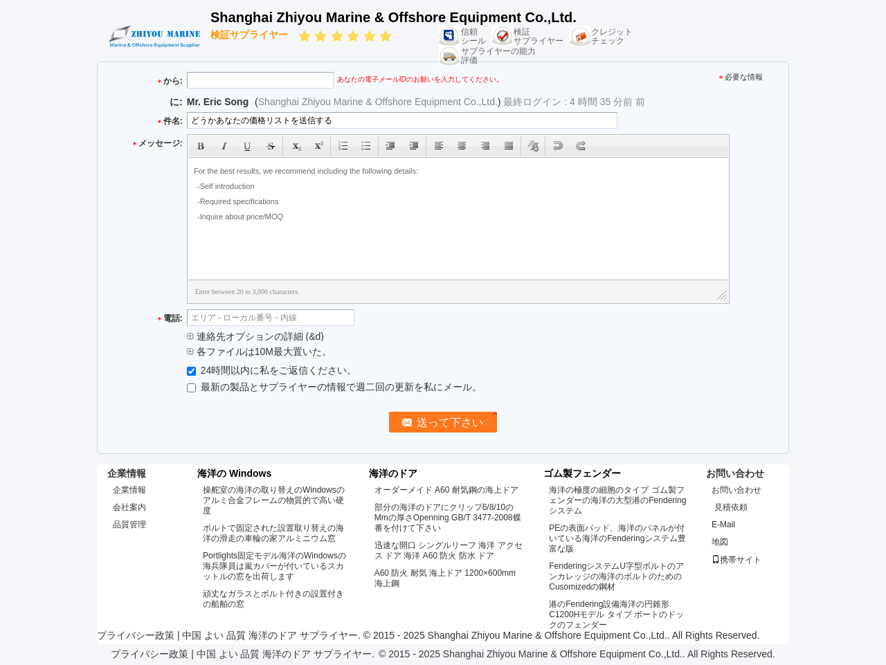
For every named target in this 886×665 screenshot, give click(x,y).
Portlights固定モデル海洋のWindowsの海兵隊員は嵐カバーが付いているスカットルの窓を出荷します (274, 566)
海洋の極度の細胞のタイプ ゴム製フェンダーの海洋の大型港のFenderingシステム (617, 500)
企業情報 (129, 490)
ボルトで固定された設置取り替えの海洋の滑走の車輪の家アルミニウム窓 (273, 533)
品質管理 (129, 524)
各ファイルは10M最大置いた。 (259, 351)
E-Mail (723, 524)
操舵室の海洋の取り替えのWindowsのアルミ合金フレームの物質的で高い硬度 (274, 500)
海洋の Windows (234, 473)
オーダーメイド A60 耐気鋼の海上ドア (446, 490)
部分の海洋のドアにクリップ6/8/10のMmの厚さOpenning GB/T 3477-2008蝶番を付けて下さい (447, 517)
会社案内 (129, 507)
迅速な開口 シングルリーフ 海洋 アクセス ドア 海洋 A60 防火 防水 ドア (448, 550)
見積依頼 (731, 507)
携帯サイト (736, 560)
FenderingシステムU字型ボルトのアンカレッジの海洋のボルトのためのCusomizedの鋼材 (616, 576)
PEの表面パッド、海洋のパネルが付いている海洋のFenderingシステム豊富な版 (617, 538)
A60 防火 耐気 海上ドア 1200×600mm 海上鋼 (445, 578)
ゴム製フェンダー (582, 473)
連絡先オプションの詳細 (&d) (255, 336)
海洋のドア (393, 473)
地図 (720, 542)
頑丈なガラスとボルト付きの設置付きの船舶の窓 (273, 599)
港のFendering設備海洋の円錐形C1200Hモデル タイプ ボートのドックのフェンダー (616, 614)
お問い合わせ (736, 490)
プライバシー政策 (135, 635)
